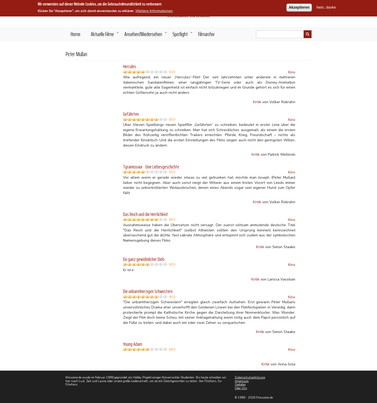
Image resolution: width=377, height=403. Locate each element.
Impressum (242, 381)
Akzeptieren (299, 6)
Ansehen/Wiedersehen (145, 35)
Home (75, 34)
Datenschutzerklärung (250, 377)
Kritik (257, 102)
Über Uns (241, 388)
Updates (240, 385)
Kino (291, 72)
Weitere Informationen (154, 10)
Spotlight (183, 35)
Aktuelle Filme (105, 35)
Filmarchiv (206, 34)
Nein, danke (326, 6)
